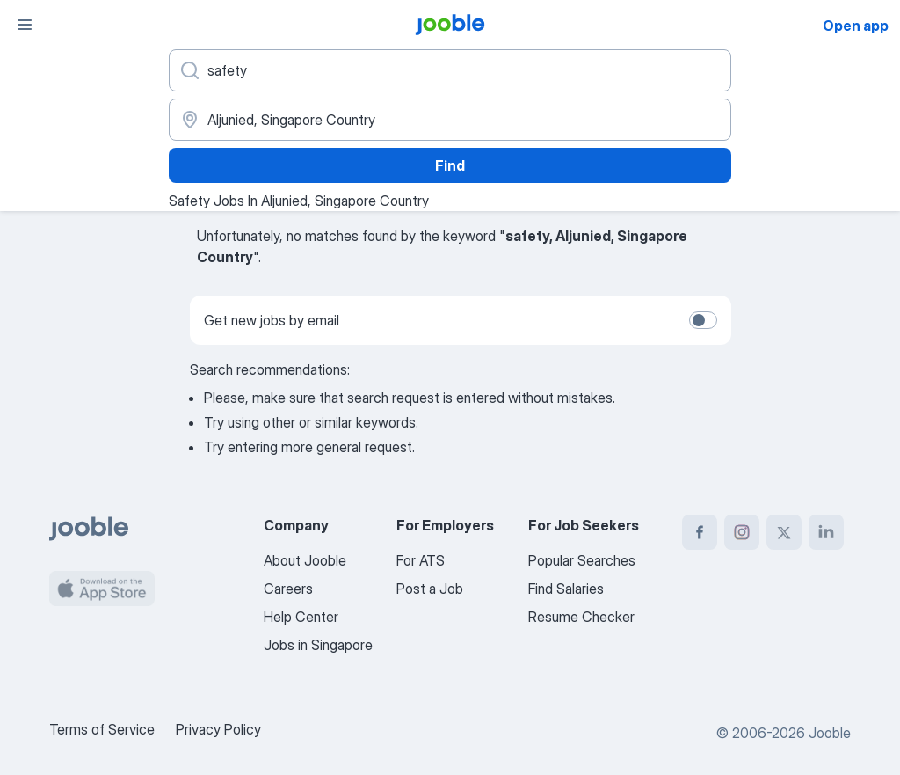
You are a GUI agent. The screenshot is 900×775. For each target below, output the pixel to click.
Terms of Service (102, 729)
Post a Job (429, 588)
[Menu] (24, 24)
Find (450, 165)
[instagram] (741, 532)
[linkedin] (826, 532)
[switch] (703, 320)
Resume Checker (581, 616)
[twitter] (784, 532)
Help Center (301, 616)
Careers (288, 588)
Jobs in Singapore (318, 645)
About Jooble (305, 560)
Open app (856, 25)
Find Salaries (566, 588)
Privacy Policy (218, 729)
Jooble (830, 733)
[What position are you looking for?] (450, 70)
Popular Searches (581, 560)
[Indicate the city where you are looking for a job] (450, 120)
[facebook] (699, 532)
